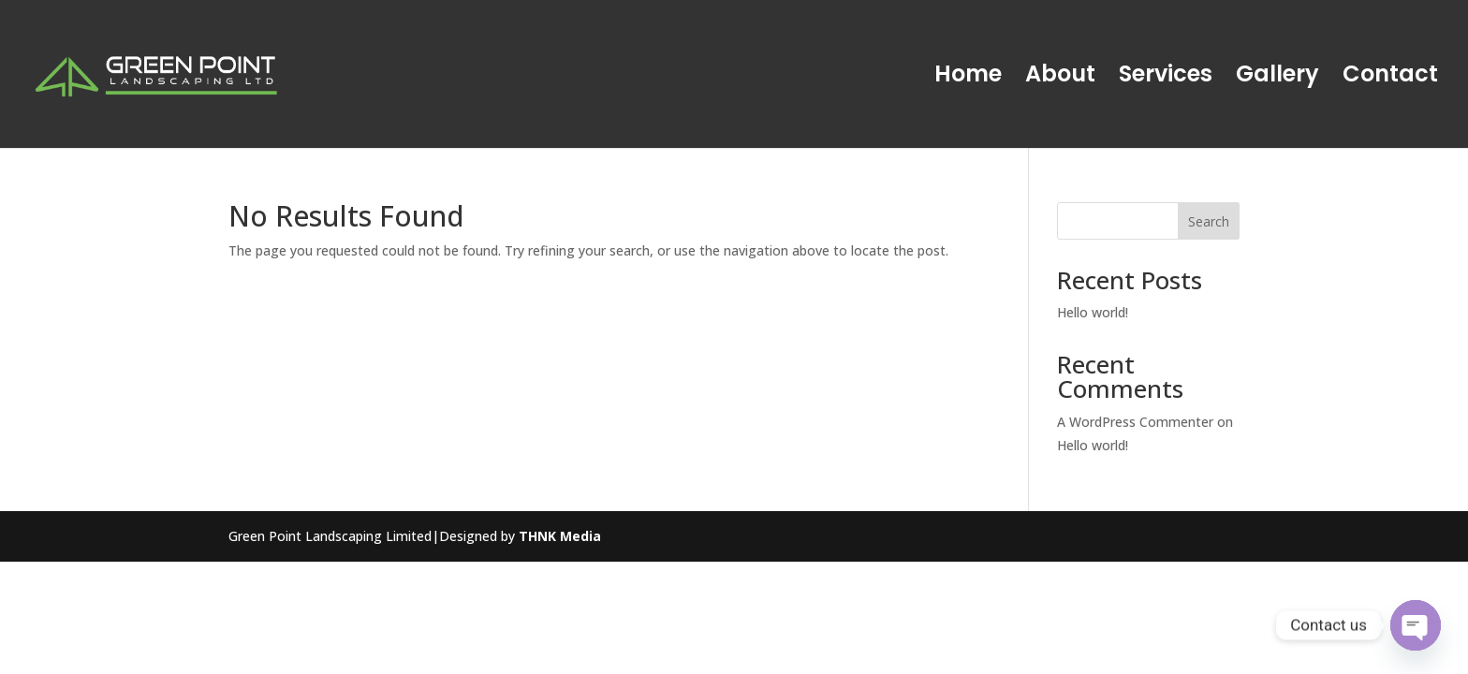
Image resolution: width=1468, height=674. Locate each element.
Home (968, 78)
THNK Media (560, 536)
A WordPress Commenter (1135, 422)
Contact (1390, 78)
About (1060, 78)
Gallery (1277, 78)
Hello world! (1092, 312)
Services (1165, 78)
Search (1208, 221)
